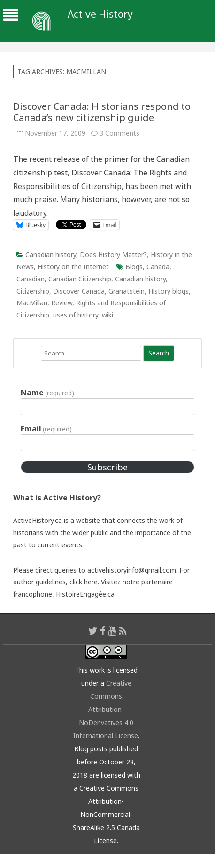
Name (47, 392)
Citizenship (32, 291)
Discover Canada (79, 291)
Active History (100, 14)
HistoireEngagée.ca (85, 593)
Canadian (30, 278)
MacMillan (31, 302)
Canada (157, 266)
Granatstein (126, 291)
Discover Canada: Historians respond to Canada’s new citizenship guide (102, 112)
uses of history (75, 314)
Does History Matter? (113, 254)
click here (83, 581)
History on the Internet (73, 266)
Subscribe (107, 467)
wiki (107, 314)
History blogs (168, 291)
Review (61, 302)
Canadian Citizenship (79, 278)
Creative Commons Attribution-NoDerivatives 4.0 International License (105, 709)
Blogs (134, 266)
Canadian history (50, 254)
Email (46, 428)
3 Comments (119, 132)
